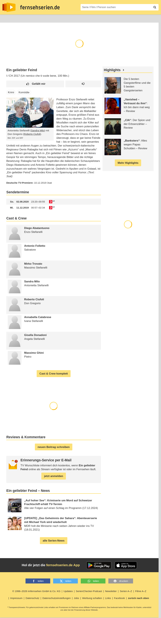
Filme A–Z (90, 18)
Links (108, 598)
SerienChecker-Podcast (89, 591)
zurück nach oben (138, 598)
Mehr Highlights (128, 162)
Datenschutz (32, 598)
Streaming (38, 18)
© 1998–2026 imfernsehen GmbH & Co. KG (36, 591)
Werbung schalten (92, 598)
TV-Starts (55, 18)
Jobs (76, 598)
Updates (68, 591)
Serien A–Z (72, 18)
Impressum (16, 598)
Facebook (119, 598)
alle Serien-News (53, 540)
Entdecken (20, 18)
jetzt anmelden (53, 476)
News (5, 18)
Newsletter (111, 591)
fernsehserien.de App (63, 565)
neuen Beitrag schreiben (54, 447)
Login (149, 18)
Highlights (112, 70)
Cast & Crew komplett (53, 373)
